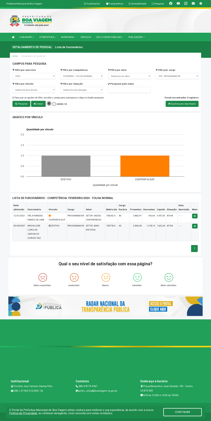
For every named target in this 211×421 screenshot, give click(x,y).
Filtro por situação (71, 84)
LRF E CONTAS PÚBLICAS (109, 37)
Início (15, 56)
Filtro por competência (74, 70)
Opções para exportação (182, 103)
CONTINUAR (182, 412)
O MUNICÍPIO (27, 37)
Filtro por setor (117, 70)
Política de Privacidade (23, 413)
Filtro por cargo (165, 70)
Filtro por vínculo (22, 84)
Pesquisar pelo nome (121, 84)
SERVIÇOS (86, 37)
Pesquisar (21, 103)
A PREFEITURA (47, 37)
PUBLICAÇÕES (136, 37)
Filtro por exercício (24, 70)
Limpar (38, 103)
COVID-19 (61, 104)
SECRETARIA (68, 37)
